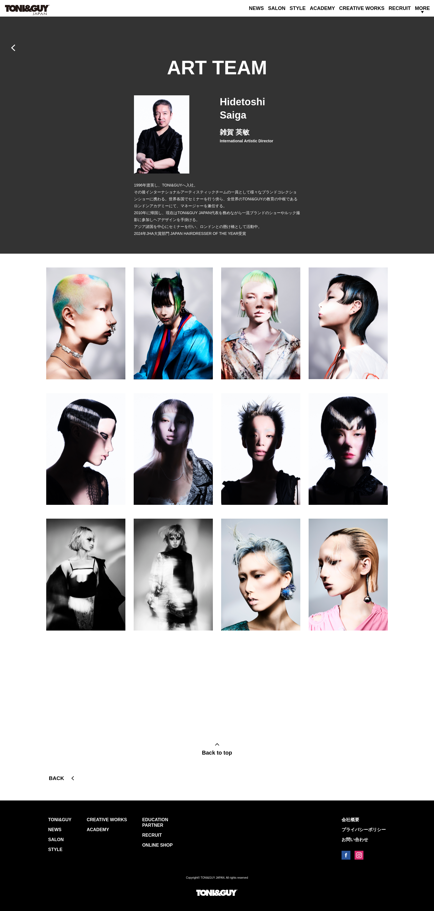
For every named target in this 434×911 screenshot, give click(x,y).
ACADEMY (322, 8)
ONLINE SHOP (157, 845)
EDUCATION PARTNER (155, 822)
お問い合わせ (355, 839)
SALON (276, 8)
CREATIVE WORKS (361, 8)
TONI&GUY (59, 819)
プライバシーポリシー (364, 829)
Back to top (217, 753)
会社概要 (350, 819)
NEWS (256, 8)
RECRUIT (400, 8)
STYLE (298, 8)
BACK (56, 778)
